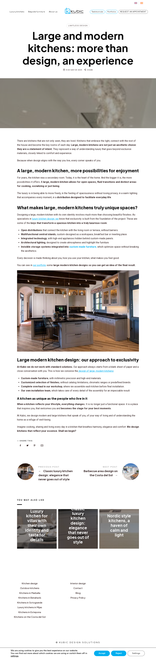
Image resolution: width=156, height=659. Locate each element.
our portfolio (39, 265)
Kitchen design (30, 583)
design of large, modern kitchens (95, 371)
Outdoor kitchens (29, 588)
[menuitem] (136, 3)
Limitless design (78, 26)
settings (14, 656)
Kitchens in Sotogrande (29, 602)
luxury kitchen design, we (45, 218)
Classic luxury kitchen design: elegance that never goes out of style (47, 473)
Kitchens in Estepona (29, 612)
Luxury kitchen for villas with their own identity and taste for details (37, 525)
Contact (78, 588)
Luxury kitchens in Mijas (29, 607)
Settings (136, 653)
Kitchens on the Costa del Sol (30, 616)
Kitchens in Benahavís (29, 597)
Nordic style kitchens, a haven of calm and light (119, 525)
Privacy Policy (77, 597)
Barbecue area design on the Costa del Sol (108, 471)
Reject (119, 653)
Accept (102, 653)
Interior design (78, 583)
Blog (78, 592)
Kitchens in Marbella (29, 592)
